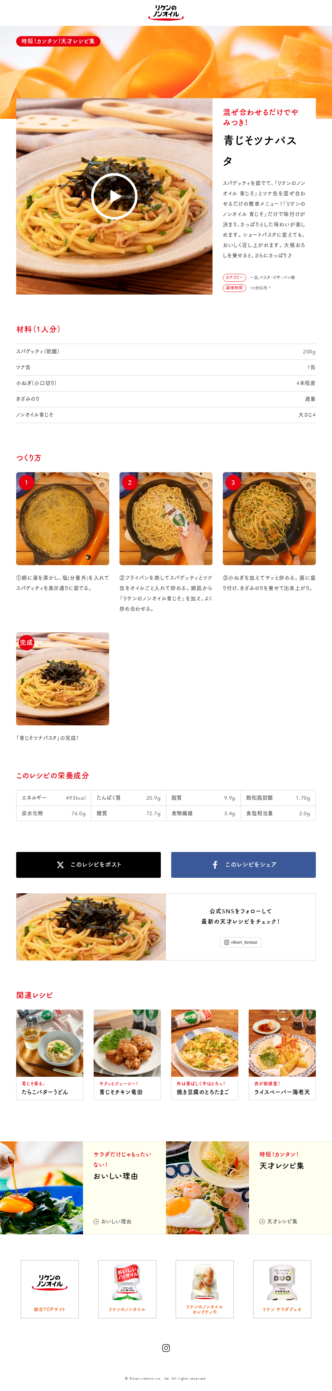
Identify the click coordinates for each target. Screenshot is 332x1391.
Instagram (241, 942)
